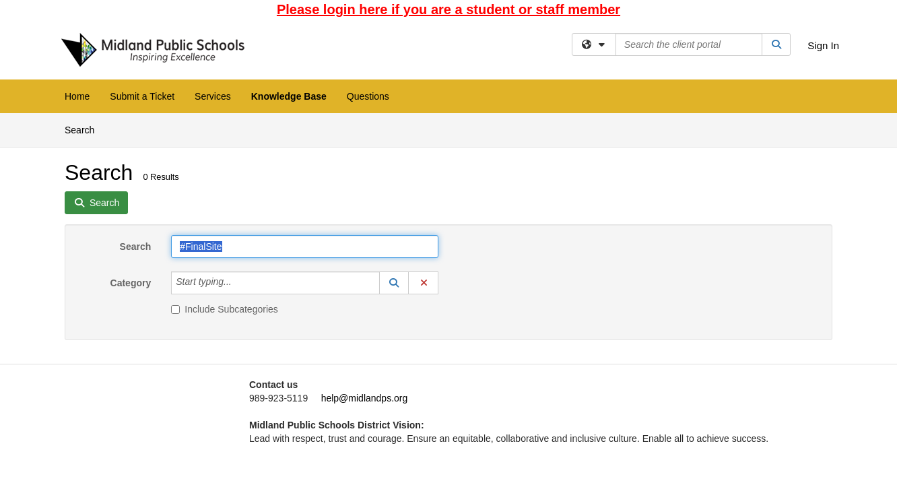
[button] (394, 282)
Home (77, 96)
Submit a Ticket (142, 96)
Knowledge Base (289, 96)
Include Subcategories (224, 309)
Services (213, 96)
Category (131, 283)
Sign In (823, 45)
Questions (368, 96)
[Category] (239, 283)
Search (84, 129)
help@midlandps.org (364, 398)
